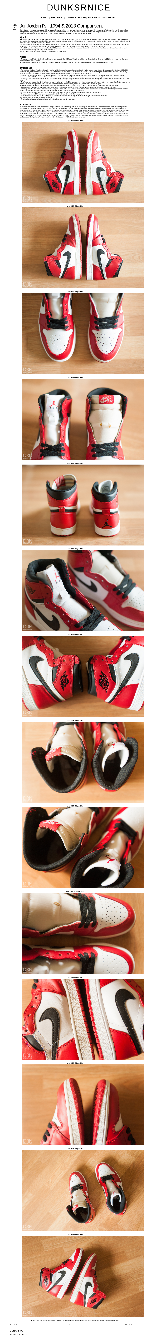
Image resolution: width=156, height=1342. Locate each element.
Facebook (94, 17)
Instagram (108, 17)
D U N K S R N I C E (78, 7)
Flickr (82, 17)
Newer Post (13, 1325)
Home (71, 1325)
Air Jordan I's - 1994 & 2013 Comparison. (61, 25)
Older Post (128, 1325)
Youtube (70, 17)
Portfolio (57, 17)
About (45, 17)
